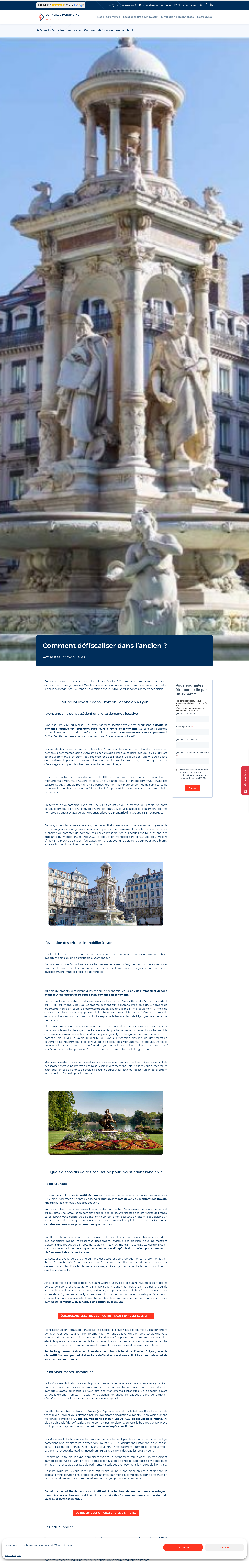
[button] (60, 5)
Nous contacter (187, 5)
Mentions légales (13, 1555)
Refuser (224, 1547)
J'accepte (183, 1547)
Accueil (44, 30)
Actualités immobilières (157, 5)
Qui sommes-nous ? (124, 5)
